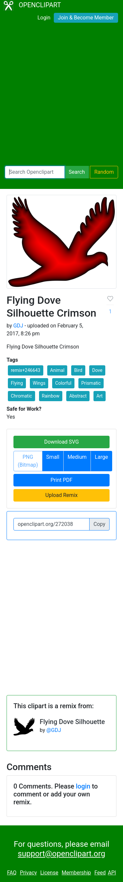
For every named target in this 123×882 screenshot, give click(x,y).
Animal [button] (57, 370)
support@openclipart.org (61, 853)
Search (77, 172)
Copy (99, 524)
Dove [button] (97, 370)
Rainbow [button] (51, 396)
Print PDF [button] (61, 480)
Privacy (28, 872)
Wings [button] (39, 383)
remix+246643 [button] (25, 370)
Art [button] (99, 396)
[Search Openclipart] (35, 172)
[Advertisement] (61, 95)
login (83, 786)
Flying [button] (17, 383)
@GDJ (53, 730)
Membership (76, 872)
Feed (100, 872)
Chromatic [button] (21, 396)
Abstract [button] (78, 396)
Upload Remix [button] (61, 495)
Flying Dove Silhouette (72, 722)
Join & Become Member (86, 17)
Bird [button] (78, 370)
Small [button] (52, 457)
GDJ (18, 326)
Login (43, 17)
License (49, 872)
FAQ (11, 872)
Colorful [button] (63, 383)
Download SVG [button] (61, 442)
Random (104, 172)
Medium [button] (77, 457)
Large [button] (101, 457)
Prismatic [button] (91, 383)
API (112, 872)
